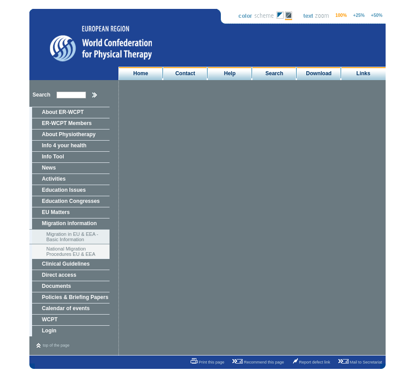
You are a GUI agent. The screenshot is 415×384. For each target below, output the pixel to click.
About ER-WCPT (63, 112)
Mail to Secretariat (358, 361)
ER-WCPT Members (67, 123)
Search (274, 73)
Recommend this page (256, 361)
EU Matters (56, 212)
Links (363, 73)
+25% (359, 15)
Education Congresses (71, 201)
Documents (56, 286)
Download (318, 73)
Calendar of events (66, 308)
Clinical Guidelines (66, 264)
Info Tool (53, 157)
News (49, 168)
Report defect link (309, 361)
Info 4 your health (64, 145)
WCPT (49, 319)
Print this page (204, 361)
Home (140, 73)
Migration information (69, 223)
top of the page (56, 345)
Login (49, 330)
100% (341, 15)
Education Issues (64, 190)
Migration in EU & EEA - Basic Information (72, 236)
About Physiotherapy (69, 134)
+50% (376, 15)
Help (230, 73)
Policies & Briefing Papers (75, 297)
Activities (53, 179)
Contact (185, 73)
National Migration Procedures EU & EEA (70, 251)
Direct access (59, 275)
